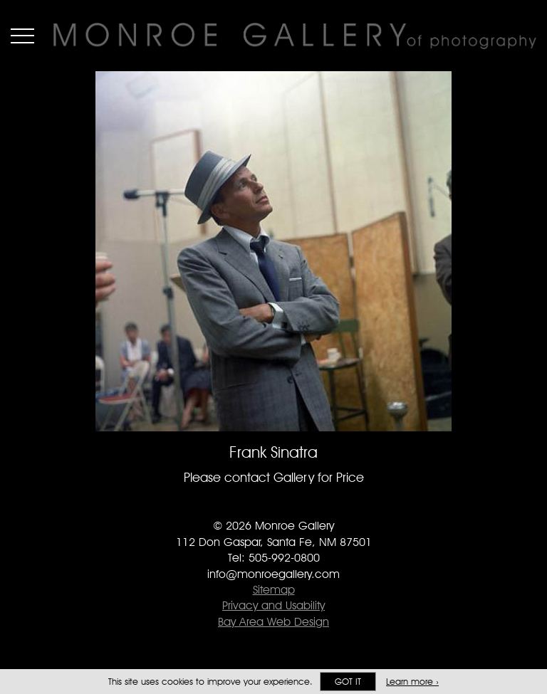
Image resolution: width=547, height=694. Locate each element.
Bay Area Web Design (273, 622)
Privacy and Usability (273, 605)
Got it (348, 681)
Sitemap (274, 589)
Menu (22, 35)
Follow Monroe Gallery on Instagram (302, 505)
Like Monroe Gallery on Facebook (245, 505)
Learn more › (412, 681)
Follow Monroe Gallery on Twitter (273, 505)
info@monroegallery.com (273, 574)
